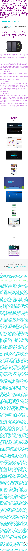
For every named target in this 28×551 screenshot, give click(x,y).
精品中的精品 (10, 328)
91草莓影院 (2, 319)
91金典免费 (4, 429)
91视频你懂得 (17, 366)
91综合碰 (10, 448)
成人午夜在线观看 (4, 285)
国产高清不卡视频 (3, 347)
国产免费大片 (10, 490)
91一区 (22, 462)
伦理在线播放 (9, 298)
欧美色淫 (18, 301)
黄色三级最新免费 (3, 483)
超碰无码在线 (7, 443)
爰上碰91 (12, 494)
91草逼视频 (5, 497)
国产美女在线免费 (22, 449)
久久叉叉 (20, 426)
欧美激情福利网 (22, 496)
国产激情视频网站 (14, 308)
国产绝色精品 (11, 388)
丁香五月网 (24, 374)
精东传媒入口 (16, 310)
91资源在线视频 (21, 407)
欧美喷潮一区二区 (23, 489)
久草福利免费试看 (17, 467)
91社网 (16, 395)
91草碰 (15, 352)
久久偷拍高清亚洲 (13, 393)
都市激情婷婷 (9, 361)
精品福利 (21, 450)
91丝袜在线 (15, 454)
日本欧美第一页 (18, 455)
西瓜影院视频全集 (15, 487)
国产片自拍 (3, 369)
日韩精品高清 (3, 404)
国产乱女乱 (14, 448)
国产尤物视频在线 (23, 476)
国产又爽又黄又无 (19, 362)
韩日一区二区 (8, 308)
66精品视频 (26, 409)
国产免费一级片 (19, 284)
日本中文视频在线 (24, 436)
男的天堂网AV (6, 373)
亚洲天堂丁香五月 (12, 395)
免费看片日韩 (9, 497)
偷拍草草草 (10, 446)
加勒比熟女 (15, 302)
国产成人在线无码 (21, 474)
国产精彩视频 (17, 319)
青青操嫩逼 (24, 550)
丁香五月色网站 (20, 286)
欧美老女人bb (5, 342)
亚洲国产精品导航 (13, 301)
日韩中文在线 (5, 328)
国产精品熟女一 (16, 321)
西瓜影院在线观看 (22, 322)
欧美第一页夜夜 (3, 295)
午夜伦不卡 (24, 300)
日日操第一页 (11, 342)
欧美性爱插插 (19, 318)
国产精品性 (23, 281)
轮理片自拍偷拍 (23, 427)
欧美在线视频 (8, 374)
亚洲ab (25, 349)
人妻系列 (17, 339)
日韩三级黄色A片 (17, 356)
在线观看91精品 (10, 503)
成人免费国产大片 (10, 410)
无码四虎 (17, 344)
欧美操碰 (19, 469)
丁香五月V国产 (7, 427)
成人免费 (17, 399)
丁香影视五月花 (15, 428)
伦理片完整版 (19, 368)
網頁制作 (16, 266)
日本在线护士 (23, 370)
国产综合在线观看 (13, 284)
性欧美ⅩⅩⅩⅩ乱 (9, 300)
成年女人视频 (10, 291)
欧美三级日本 (8, 429)
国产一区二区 (2, 287)
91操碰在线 (21, 291)
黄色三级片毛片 (22, 366)
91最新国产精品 (23, 360)
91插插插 (18, 437)
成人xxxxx (18, 448)
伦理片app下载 (23, 317)
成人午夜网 (18, 327)
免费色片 (1, 549)
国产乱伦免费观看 (5, 446)
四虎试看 (1, 326)
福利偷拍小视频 (20, 283)
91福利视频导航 (3, 335)
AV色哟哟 (7, 395)
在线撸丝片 (12, 352)
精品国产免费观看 (22, 381)
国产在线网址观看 (16, 410)
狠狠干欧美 (3, 386)
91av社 (12, 549)
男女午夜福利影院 (9, 470)
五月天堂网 (15, 508)
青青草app (21, 541)
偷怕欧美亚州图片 (11, 290)
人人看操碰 (20, 355)
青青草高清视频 (8, 543)
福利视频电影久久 (21, 428)
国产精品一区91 (20, 472)
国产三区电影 (14, 468)
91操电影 (19, 462)
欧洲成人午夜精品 (8, 348)
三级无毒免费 (6, 454)
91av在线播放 (5, 382)
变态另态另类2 (10, 453)
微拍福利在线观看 (8, 281)
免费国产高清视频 (20, 483)
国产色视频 (10, 438)
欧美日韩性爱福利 (6, 426)
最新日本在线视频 (4, 498)
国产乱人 (12, 379)
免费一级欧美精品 (19, 548)
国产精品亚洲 (14, 394)
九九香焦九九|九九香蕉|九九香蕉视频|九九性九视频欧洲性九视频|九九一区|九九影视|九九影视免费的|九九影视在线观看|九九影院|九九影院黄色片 (14, 530)
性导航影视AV (17, 354)
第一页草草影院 (13, 450)
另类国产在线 (7, 401)
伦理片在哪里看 (21, 416)
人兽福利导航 (20, 465)
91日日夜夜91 (20, 307)
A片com (5, 482)
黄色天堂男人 (22, 327)
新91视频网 (8, 333)
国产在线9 (25, 338)
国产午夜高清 (5, 423)
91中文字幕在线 (7, 340)
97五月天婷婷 (19, 386)
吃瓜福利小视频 (19, 340)
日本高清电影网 (8, 349)
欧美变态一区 (7, 284)
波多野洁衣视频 (16, 329)
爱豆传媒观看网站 (9, 313)
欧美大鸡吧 (7, 467)
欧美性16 (12, 367)
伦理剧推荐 (2, 437)
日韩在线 (7, 317)
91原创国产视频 (15, 338)
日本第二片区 (5, 490)
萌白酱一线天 (17, 447)
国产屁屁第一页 (15, 413)
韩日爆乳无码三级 (7, 332)
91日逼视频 (7, 447)
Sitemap (18, 267)
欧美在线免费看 (21, 365)
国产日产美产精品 (3, 397)
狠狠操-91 (12, 402)
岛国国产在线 (23, 467)
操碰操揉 (20, 503)
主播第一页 (20, 374)
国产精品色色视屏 (14, 334)
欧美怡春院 (22, 542)
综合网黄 (6, 416)
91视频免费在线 (5, 489)
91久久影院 (3, 320)
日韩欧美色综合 (21, 438)
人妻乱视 (4, 325)
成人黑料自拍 (10, 420)
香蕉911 (21, 292)
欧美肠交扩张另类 (23, 373)
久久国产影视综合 (12, 317)
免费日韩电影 (7, 320)
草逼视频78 (5, 375)
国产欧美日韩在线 (13, 386)
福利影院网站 (14, 326)
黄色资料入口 (25, 477)
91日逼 (17, 485)
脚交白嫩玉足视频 (17, 544)
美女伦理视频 (15, 283)
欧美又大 (14, 344)
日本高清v (20, 491)
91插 (24, 454)
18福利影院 (17, 331)
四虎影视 (8, 347)
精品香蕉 (26, 351)
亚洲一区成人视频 (18, 372)
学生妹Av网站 (19, 287)
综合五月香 (21, 325)
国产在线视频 (7, 408)
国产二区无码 (3, 487)
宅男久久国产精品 (9, 441)
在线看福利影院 (24, 549)
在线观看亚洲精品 (24, 367)
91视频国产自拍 (3, 344)
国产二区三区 (18, 281)
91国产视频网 (21, 413)
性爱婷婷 (3, 385)
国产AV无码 (14, 339)
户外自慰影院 (5, 294)
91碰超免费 (4, 492)
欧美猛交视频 (16, 322)
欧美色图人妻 (8, 299)
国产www (8, 476)
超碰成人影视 (16, 345)
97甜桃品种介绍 (14, 437)
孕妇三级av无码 (15, 438)
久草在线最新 (4, 430)
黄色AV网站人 (21, 495)
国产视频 (3, 501)
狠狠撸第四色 (23, 504)
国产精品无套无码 (11, 435)
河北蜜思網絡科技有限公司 (10, 22)
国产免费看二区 (24, 415)
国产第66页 (3, 401)
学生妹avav (23, 389)
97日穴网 (12, 381)
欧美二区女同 (15, 472)
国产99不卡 (21, 409)
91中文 (3, 408)
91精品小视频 (3, 508)
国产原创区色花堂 (9, 305)
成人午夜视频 (9, 397)
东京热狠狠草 (12, 360)
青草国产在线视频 (6, 301)
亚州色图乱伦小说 (14, 359)
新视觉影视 (19, 380)
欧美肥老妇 (7, 449)
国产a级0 (21, 285)
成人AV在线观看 (18, 492)
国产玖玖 (12, 484)
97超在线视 (5, 469)
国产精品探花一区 (3, 410)
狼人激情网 (16, 482)
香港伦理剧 (15, 353)
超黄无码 (12, 461)
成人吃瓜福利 (21, 338)
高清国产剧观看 (15, 390)
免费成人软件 (18, 396)
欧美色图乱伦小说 (12, 396)
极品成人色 (5, 420)
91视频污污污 (18, 457)
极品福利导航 (24, 482)
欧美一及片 (20, 475)
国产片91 (9, 366)
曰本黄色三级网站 (12, 548)
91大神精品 (25, 312)
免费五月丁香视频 (11, 415)
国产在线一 (5, 324)
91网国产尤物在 (11, 505)
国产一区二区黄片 (7, 412)
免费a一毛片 (17, 373)
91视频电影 (18, 311)
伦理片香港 (20, 482)
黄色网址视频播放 (24, 396)
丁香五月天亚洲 (4, 465)
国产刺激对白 (5, 503)
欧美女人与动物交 (11, 293)
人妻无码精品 (14, 298)
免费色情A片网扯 (15, 407)
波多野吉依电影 (4, 334)
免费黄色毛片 (20, 299)
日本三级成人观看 (22, 423)
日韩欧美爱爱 (4, 367)
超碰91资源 (19, 382)
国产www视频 (13, 451)
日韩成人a (9, 498)
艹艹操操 (19, 332)
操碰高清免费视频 (3, 339)
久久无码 (22, 484)
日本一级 (8, 440)
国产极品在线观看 (7, 549)
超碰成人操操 (11, 322)
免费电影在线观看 (21, 349)
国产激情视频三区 (20, 443)
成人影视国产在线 (10, 365)
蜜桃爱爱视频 (14, 295)
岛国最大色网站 (8, 475)
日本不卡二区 (5, 307)
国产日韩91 (10, 307)
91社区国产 (26, 283)
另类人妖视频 (24, 426)
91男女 (4, 326)
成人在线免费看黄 (15, 431)
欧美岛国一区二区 (10, 414)
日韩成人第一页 (3, 327)
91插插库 (23, 293)
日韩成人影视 (12, 320)
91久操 (5, 355)
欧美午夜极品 (4, 300)
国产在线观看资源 (10, 329)
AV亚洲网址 (12, 369)
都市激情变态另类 (22, 421)
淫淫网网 (5, 365)
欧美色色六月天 (15, 300)
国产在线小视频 (16, 433)
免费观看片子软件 (8, 545)
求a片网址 (2, 352)
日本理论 (15, 462)
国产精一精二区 (16, 376)
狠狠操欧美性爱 (6, 388)
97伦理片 (25, 548)
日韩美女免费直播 (8, 463)
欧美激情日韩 (22, 410)
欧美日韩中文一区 (22, 345)
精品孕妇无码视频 (17, 388)
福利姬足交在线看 (17, 412)
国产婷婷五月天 (18, 422)
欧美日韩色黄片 (25, 318)
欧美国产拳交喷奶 (5, 345)
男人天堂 (20, 430)
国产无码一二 (20, 400)
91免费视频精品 (10, 495)
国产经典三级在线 (17, 369)
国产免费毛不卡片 (17, 484)
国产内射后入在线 (20, 468)
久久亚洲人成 (8, 359)
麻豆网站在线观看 (4, 394)
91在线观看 (22, 499)
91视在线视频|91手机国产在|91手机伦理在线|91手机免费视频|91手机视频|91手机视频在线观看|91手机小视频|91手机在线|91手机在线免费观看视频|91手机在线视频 (14, 521)
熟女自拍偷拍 (12, 401)
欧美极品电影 (25, 326)
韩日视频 (10, 390)
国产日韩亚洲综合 (15, 464)
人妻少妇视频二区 (21, 390)
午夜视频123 (13, 419)
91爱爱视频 (13, 335)
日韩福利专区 (10, 472)
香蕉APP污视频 (18, 387)
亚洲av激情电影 (6, 392)
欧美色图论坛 (17, 335)
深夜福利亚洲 (15, 465)
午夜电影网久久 (7, 319)
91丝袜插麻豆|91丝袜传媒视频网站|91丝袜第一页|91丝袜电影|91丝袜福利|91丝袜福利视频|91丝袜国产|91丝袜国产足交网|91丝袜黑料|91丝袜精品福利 (14, 509)
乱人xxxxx (8, 461)
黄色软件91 (5, 379)
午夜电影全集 (9, 339)
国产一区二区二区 (11, 294)
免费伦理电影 (16, 383)
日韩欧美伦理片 (3, 550)
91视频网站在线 (3, 314)
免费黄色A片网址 (17, 304)
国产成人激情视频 (20, 352)
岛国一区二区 (8, 406)
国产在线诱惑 (4, 461)
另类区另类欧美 (6, 396)
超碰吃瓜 (21, 379)
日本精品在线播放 (6, 464)
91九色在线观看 (20, 454)
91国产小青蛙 (8, 351)
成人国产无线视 (21, 434)
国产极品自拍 (2, 475)
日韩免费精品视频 (15, 491)
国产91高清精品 (25, 297)
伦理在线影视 (17, 424)
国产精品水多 (22, 478)
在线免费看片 (4, 440)
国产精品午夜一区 (20, 306)
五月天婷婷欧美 (21, 347)
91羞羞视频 (3, 354)
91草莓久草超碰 (8, 318)
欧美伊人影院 (7, 358)
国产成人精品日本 (7, 437)
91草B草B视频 (11, 321)
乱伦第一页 (6, 390)
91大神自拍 (3, 288)
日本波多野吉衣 (12, 404)
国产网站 (7, 354)
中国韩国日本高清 (20, 315)
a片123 (23, 430)
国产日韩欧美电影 (9, 327)
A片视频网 (25, 399)
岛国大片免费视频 (12, 297)
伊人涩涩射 (12, 378)
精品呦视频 (15, 490)
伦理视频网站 (14, 397)
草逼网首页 (20, 313)
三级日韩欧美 (8, 419)
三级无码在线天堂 (12, 436)
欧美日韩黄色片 (4, 453)
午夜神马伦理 (10, 488)
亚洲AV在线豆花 (11, 471)
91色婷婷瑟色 (7, 360)
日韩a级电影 (3, 451)
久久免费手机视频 (13, 287)
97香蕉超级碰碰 (18, 415)
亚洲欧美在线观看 (21, 341)
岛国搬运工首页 (17, 408)
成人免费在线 (16, 381)
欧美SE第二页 (22, 437)
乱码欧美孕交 (14, 370)
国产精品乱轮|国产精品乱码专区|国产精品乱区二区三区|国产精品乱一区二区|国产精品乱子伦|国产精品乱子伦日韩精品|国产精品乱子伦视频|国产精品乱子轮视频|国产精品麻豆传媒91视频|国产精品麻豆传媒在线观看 (14, 276)
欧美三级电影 (14, 470)
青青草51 (11, 454)
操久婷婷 (12, 366)
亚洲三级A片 (4, 542)
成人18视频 (3, 467)
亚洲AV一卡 (24, 406)
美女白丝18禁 (6, 468)
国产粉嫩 (17, 451)
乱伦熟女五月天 (20, 295)
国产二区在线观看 (9, 283)
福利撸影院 (9, 346)
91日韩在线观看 (9, 487)
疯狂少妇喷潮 (20, 444)
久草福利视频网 (15, 307)
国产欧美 (12, 356)
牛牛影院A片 (10, 421)
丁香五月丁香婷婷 (7, 481)
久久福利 (11, 417)
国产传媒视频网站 (13, 440)
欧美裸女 (7, 548)
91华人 (22, 336)
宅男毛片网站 (13, 543)
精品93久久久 (13, 389)
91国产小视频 (2, 463)
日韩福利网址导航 (23, 442)
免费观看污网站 (20, 440)
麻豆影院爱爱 (11, 385)
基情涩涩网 (21, 376)
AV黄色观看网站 (24, 332)
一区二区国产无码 (23, 546)
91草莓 (24, 483)
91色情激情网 (14, 315)
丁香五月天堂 (2, 284)
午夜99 (3, 447)
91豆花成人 (24, 433)
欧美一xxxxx (5, 315)
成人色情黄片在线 (18, 367)
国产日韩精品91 (25, 313)
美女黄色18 (10, 423)
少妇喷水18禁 (16, 414)
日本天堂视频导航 (12, 312)
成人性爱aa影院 (14, 318)
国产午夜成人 (19, 334)
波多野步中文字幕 (16, 442)
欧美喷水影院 (8, 335)
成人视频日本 (20, 308)
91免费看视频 (21, 461)
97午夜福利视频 (20, 333)
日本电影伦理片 (21, 383)
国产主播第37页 (24, 463)
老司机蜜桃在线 (22, 331)
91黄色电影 (13, 372)
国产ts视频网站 (20, 402)
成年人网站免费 (17, 435)
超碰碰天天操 (25, 307)
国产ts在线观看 (24, 455)
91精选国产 (10, 394)
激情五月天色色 (20, 326)
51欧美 (26, 328)
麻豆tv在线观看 (6, 352)
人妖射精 (5, 306)
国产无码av (21, 420)
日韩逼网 (12, 310)
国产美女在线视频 (9, 344)
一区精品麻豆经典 (3, 329)
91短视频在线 (21, 498)
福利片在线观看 (8, 288)
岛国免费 (16, 400)
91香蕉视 (24, 295)
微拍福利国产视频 (23, 304)
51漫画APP (21, 414)
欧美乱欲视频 (17, 379)
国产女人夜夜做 (10, 433)
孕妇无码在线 (4, 485)
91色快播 (5, 346)
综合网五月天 (19, 346)
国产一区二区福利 (3, 298)
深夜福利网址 (15, 365)
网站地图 (23, 277)
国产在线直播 (4, 431)
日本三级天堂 (16, 546)
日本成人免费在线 (9, 550)
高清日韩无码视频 (17, 375)
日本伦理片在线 (6, 436)
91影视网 (20, 300)
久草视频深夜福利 (10, 442)
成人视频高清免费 (12, 424)
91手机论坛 (9, 485)
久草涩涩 (24, 379)
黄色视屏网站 (8, 380)
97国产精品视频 (16, 328)
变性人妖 (24, 285)
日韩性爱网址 (4, 409)
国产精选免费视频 (11, 458)
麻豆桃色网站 (16, 502)
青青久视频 (17, 401)
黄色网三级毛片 (3, 478)
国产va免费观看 (20, 359)
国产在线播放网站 (22, 363)
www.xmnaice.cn (12, 266)
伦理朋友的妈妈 (23, 408)
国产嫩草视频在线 (22, 497)
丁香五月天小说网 (16, 542)
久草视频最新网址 (24, 358)
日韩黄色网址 (13, 427)
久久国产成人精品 (7, 389)
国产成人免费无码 (10, 375)
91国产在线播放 (5, 433)
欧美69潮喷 (18, 317)
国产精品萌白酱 (11, 462)
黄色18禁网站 (19, 397)
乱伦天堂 (24, 480)
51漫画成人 (25, 376)
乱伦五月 (25, 453)
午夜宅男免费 (22, 320)
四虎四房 (5, 471)
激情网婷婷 (24, 475)
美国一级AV (5, 304)
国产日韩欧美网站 (16, 420)
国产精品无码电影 (18, 293)
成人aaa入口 (6, 546)
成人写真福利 (24, 380)
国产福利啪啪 (2, 348)
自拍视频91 (5, 331)
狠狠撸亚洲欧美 (16, 291)
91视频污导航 (5, 444)
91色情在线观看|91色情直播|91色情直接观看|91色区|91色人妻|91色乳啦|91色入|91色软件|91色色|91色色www (14, 514)
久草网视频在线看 (7, 368)
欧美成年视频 (16, 503)
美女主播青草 (24, 346)
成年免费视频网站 (16, 363)
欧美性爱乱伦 (16, 541)
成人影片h (3, 360)
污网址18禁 (4, 496)
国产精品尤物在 (12, 373)
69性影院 (7, 314)
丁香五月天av (14, 480)
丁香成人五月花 (13, 358)
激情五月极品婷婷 (21, 288)
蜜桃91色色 (21, 399)
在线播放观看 (10, 416)
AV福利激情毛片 (21, 488)
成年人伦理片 (12, 476)
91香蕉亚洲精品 (16, 403)
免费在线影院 (12, 455)
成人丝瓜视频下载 (7, 310)
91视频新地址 (13, 485)
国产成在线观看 (12, 447)
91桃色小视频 (12, 501)
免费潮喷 (10, 338)
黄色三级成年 (19, 394)
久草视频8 (13, 387)
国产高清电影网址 (23, 392)
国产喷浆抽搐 (3, 441)
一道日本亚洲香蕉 (19, 297)
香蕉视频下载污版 (19, 446)
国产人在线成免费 (10, 304)
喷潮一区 (12, 412)
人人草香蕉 (11, 341)
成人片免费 (21, 417)
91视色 (25, 361)
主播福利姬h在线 (10, 376)
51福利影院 (9, 480)
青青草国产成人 (23, 314)
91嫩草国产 (9, 483)
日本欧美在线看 (5, 458)
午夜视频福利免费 (15, 497)
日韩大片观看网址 (20, 353)
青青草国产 (6, 413)
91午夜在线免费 (20, 393)
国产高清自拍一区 (6, 450)
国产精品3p (6, 448)
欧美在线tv (11, 449)
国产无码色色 (11, 403)
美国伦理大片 (3, 283)
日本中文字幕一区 (8, 491)
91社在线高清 (5, 341)
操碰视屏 (21, 319)
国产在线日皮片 (5, 488)
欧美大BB (26, 347)
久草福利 (19, 305)
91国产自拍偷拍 (17, 292)
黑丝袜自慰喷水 (20, 453)
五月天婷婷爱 (24, 394)
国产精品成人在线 (10, 355)
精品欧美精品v (14, 469)
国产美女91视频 (17, 494)
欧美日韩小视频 (15, 474)
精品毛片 (16, 426)
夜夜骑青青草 (3, 299)
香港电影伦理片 (8, 372)
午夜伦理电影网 (25, 355)
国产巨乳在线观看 (23, 321)
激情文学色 (19, 463)
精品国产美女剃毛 (10, 302)
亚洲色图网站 (8, 492)
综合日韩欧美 (14, 313)
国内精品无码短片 (6, 322)
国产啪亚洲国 (10, 444)
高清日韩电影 (17, 476)
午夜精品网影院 (14, 368)
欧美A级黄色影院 (9, 428)
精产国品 (5, 434)
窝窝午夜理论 (4, 442)
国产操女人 (9, 379)
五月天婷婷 (17, 498)
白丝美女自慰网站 (6, 499)
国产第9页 (25, 417)
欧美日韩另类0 (18, 336)
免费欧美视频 (4, 414)
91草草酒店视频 (3, 308)
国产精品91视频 (18, 458)
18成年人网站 (2, 349)
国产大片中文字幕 (4, 366)
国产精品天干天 (14, 306)
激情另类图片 (15, 341)
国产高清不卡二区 (9, 496)
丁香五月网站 (22, 419)
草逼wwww (12, 467)
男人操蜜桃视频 (19, 348)
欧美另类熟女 (10, 542)
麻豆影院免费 (12, 478)
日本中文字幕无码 (7, 381)
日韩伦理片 (22, 448)
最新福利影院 (20, 441)
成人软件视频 (16, 385)
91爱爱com (7, 378)
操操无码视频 (21, 431)
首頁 (7, 26)
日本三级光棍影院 (19, 312)
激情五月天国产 (14, 346)
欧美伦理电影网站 (14, 332)
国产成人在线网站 (9, 325)
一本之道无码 (19, 550)
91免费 (14, 550)
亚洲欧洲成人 (3, 317)
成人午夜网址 (23, 412)
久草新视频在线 (22, 401)
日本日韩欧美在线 (19, 477)
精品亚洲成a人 (5, 462)
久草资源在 (3, 417)
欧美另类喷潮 (11, 546)
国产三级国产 (7, 386)
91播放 (12, 502)
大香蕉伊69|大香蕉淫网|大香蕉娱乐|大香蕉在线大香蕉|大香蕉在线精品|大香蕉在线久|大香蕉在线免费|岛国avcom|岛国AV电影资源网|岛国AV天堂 (13, 511)
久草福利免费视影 (9, 508)
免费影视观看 (25, 342)
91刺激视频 (3, 491)
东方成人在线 (3, 363)
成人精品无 (26, 462)
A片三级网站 (9, 387)
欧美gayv (9, 315)
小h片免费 (9, 334)
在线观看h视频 (17, 285)
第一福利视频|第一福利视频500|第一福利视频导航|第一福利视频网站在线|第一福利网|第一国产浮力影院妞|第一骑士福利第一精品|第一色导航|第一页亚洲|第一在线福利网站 (14, 516)
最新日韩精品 (24, 334)
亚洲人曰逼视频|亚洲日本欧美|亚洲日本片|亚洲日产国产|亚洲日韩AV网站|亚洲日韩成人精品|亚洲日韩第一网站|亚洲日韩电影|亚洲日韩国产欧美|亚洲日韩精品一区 (14, 532)
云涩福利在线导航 (20, 361)
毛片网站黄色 (16, 505)
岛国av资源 (15, 382)
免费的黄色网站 (15, 545)
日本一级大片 (2, 281)
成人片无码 (20, 460)
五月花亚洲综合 (3, 370)
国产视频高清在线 (21, 351)
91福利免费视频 (12, 499)
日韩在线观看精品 (18, 404)
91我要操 (15, 402)
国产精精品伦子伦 (10, 541)
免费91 (23, 340)
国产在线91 (7, 369)
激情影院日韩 (7, 460)
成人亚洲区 (9, 367)
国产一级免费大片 (9, 363)
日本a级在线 (23, 492)
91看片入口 (7, 477)
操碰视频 (16, 347)
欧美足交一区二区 (12, 311)
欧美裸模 (22, 302)
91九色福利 (16, 434)
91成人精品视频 (9, 295)
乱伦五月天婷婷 (22, 447)
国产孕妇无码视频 (22, 487)
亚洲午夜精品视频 (16, 423)
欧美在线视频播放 (12, 457)
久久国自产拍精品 (3, 356)
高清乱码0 (8, 356)
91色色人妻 (5, 361)
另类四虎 (21, 311)
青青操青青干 (24, 501)
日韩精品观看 (17, 360)
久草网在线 (12, 331)
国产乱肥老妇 (15, 441)
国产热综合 (2, 368)
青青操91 (13, 498)
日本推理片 (18, 419)
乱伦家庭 (23, 305)
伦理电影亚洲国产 (23, 356)
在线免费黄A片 (15, 305)
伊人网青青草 (13, 362)
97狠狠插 (14, 446)
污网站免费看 (21, 329)
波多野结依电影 (23, 301)
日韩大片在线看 (3, 359)
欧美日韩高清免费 (13, 443)
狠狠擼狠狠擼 (7, 501)
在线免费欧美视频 (14, 299)
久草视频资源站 (15, 325)
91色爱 (25, 448)
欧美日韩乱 (10, 413)
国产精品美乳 (14, 348)
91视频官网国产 (7, 402)
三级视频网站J (4, 480)
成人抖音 (9, 494)
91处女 (10, 362)
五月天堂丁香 (17, 478)
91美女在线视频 (22, 328)
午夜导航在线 (11, 392)
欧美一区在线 (12, 347)
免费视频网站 (9, 469)
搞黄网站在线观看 (8, 407)
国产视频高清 (16, 324)
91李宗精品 (15, 453)
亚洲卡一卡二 (9, 431)
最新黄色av (8, 478)
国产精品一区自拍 (15, 430)
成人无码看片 (3, 399)
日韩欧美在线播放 (10, 544)
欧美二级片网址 (23, 469)
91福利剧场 (21, 342)
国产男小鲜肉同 (9, 326)
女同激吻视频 (21, 344)
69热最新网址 (23, 458)
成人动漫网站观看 (24, 294)
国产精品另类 (16, 495)
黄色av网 (7, 404)
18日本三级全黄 (19, 480)
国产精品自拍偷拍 (4, 421)
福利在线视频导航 (16, 489)
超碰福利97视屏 (19, 543)
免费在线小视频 (13, 340)
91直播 (7, 362)
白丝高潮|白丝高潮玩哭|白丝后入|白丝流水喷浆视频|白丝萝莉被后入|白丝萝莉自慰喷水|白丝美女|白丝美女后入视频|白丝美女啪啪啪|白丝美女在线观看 (14, 518)
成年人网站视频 (7, 455)
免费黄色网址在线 (14, 374)
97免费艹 (4, 406)
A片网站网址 (14, 463)
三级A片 (10, 464)
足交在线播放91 (14, 286)
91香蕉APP (14, 281)
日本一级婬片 (7, 287)
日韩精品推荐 (9, 430)
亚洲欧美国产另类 (22, 502)
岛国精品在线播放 (17, 504)
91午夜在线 (11, 489)
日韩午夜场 (6, 424)
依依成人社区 (21, 545)
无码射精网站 (25, 348)
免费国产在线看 (12, 422)
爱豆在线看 (7, 385)
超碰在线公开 (23, 457)
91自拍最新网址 (17, 314)
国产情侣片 (23, 494)
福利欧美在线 (15, 460)
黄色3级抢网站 (25, 286)
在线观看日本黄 (9, 409)
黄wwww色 (21, 310)
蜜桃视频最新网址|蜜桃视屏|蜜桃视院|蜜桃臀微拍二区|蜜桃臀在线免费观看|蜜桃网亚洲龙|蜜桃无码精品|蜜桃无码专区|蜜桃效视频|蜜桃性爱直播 (13, 523)
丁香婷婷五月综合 (24, 369)
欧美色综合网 (11, 292)
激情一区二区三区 (17, 549)
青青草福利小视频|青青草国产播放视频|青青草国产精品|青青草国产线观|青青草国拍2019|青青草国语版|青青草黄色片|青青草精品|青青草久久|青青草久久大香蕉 (14, 535)
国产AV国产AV (18, 290)
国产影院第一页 (9, 370)
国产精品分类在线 (13, 333)
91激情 (16, 501)
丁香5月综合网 (2, 378)
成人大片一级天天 (21, 456)
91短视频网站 (21, 464)
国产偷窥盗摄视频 (17, 294)
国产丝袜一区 (21, 324)
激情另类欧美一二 (5, 438)
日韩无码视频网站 (15, 421)
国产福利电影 (24, 372)
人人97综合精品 (11, 400)
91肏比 (10, 468)
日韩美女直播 (2, 383)
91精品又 (12, 481)
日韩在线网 (24, 386)
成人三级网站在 (4, 376)
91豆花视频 (4, 544)
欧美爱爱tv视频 (5, 415)
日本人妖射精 (18, 389)
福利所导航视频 (16, 417)
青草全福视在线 (11, 354)
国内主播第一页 (17, 392)
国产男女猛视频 (22, 451)
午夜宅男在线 (21, 385)
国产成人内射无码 (14, 288)
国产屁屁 (9, 306)
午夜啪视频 (21, 485)
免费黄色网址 (20, 470)
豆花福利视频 (18, 427)
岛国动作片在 (13, 406)
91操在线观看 (8, 456)
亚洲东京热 (26, 311)
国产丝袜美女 (12, 319)
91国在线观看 (23, 378)
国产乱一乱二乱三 (24, 382)
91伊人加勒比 (22, 403)
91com (20, 433)
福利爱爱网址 (12, 408)
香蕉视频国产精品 (10, 434)
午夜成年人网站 (14, 483)
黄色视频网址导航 (17, 378)
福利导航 (5, 387)
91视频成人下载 (5, 403)
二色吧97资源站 (12, 336)
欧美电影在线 (15, 416)
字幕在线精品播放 (6, 422)
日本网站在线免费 (6, 338)
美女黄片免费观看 (21, 471)
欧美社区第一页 (6, 457)
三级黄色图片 (16, 461)
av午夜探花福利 (12, 426)
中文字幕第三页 (11, 345)
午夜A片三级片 (23, 388)
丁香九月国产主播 (22, 481)
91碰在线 (19, 302)
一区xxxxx (7, 297)
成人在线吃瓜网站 (14, 429)
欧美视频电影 (8, 502)
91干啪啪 (19, 501)
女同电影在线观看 (5, 505)
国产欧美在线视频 (6, 292)
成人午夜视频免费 (16, 496)
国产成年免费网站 (14, 351)
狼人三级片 (21, 505)
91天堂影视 (4, 476)
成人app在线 (25, 325)
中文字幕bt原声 (3, 419)
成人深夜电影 (4, 302)
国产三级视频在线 (4, 495)
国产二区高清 (8, 451)
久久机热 (14, 327)
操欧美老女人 (5, 400)
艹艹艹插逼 (23, 387)
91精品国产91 (14, 361)
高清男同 (25, 505)
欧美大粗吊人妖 (9, 465)
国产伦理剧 (5, 435)
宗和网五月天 (22, 375)
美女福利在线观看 (10, 482)
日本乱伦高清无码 (20, 490)
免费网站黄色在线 (6, 393)
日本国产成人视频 (12, 477)
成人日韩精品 (5, 472)
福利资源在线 (11, 314)
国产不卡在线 (2, 312)
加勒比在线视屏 (16, 449)
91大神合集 (5, 353)
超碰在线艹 (19, 370)
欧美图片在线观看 (11, 285)
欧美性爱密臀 (15, 444)
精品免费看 (16, 355)
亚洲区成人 (16, 471)
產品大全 (10, 26)
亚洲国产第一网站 (16, 409)
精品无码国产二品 (14, 475)
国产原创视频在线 (11, 324)
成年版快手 (25, 470)
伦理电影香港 (12, 399)
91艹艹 (9, 331)
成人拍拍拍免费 (10, 353)
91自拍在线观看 (20, 298)
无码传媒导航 (23, 422)
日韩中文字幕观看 (7, 286)
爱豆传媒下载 (16, 481)
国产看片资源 (6, 336)
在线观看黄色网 (4, 494)
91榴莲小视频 (22, 335)
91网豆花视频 (16, 342)
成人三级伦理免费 (5, 290)
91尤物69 (7, 383)
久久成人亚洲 (18, 436)
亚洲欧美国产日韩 (4, 504)
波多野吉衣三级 (19, 406)
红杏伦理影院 (19, 508)
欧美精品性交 (17, 320)
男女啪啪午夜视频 (14, 349)
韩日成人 (17, 450)
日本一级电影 (24, 404)
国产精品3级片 (5, 291)
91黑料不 (26, 474)
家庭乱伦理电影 (5, 321)
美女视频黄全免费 (21, 395)
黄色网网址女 (18, 358)
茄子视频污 (25, 308)
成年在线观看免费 (11, 504)
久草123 (11, 460)
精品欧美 (12, 492)
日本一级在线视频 (23, 354)
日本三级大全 (7, 417)
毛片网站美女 (15, 488)
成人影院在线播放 (6, 311)
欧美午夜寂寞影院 (14, 380)
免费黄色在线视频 (4, 474)
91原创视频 (10, 474)
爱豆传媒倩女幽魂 (23, 339)
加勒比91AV (17, 499)
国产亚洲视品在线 (7, 484)
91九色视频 (7, 312)
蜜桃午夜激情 (11, 383)
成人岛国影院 (20, 429)
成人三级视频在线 (23, 424)
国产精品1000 (22, 435)
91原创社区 (8, 399)
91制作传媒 (11, 382)
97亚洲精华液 (23, 290)
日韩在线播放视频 (14, 456)
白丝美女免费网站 (5, 293)
